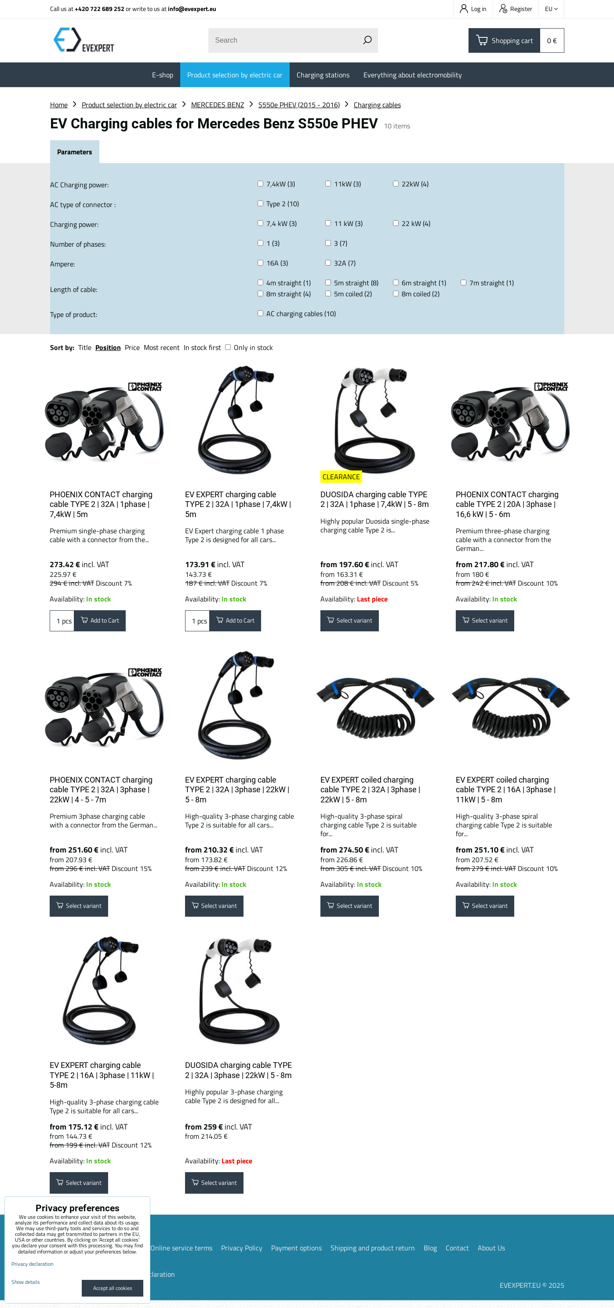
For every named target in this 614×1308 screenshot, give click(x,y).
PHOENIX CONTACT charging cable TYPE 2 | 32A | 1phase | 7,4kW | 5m (101, 504)
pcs (62, 622)
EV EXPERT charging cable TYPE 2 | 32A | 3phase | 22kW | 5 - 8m (237, 792)
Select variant (354, 622)
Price (132, 347)
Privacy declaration (32, 1264)
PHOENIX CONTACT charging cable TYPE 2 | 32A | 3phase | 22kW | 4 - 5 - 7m (101, 792)
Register (515, 8)
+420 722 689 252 (99, 8)
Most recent (162, 347)
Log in (473, 8)
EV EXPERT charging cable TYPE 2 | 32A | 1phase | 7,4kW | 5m (238, 504)
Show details (25, 1282)
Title (84, 347)
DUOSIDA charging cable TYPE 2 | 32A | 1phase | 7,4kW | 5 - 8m (374, 499)
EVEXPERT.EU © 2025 (532, 1292)
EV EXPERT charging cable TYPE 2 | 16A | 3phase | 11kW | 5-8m (102, 1080)
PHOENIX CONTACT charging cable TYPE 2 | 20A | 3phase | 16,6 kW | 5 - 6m (507, 504)
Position (108, 347)
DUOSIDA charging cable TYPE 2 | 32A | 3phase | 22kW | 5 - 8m (238, 1075)
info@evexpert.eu (192, 8)
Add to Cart (104, 622)
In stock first (202, 347)
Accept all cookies (112, 1288)
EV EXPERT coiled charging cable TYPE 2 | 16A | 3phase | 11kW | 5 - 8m (506, 792)
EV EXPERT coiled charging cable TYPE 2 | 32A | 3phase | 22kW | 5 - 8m (370, 792)
